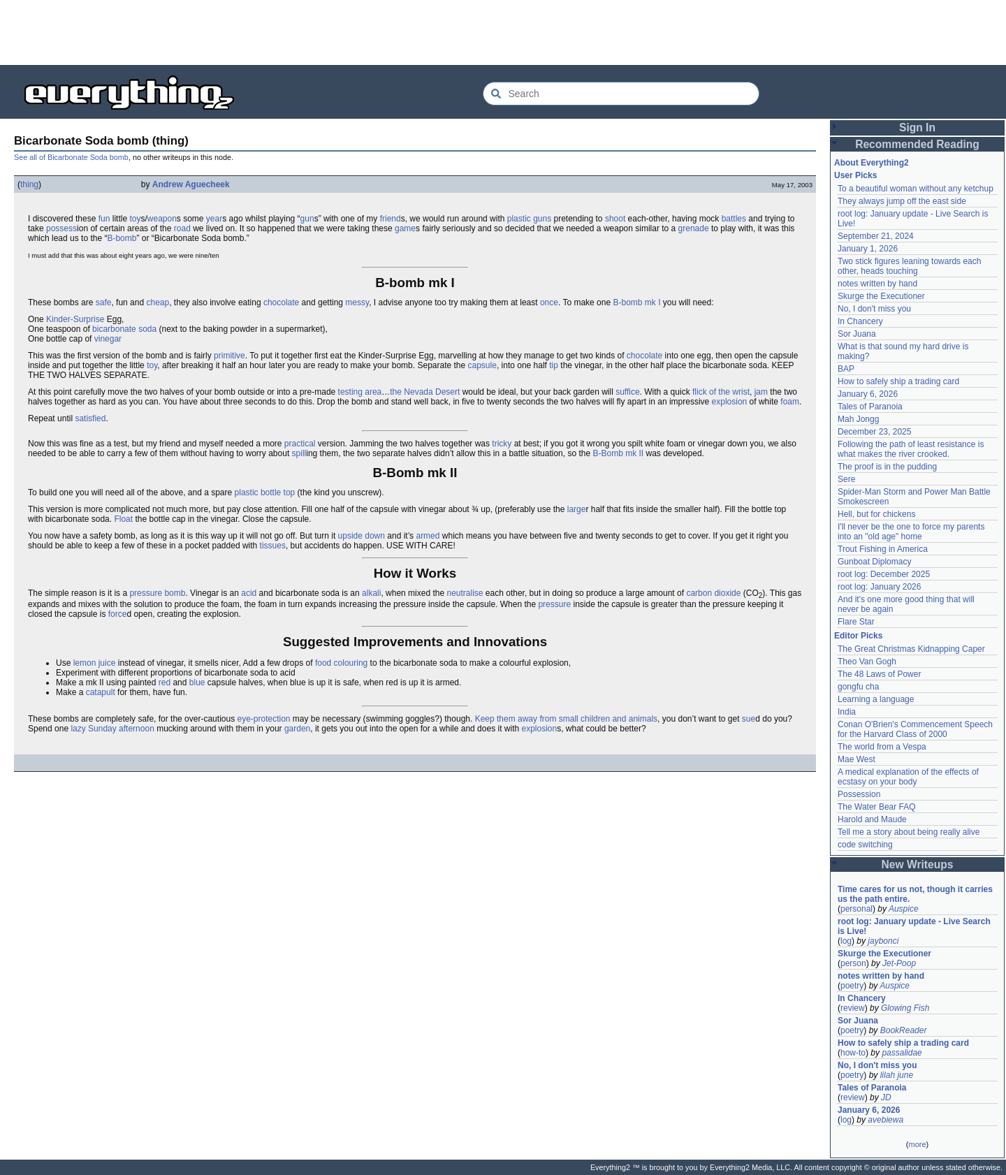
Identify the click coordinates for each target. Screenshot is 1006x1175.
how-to (853, 1053)
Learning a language (876, 699)
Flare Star (856, 622)
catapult (100, 692)
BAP (846, 369)
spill (299, 453)
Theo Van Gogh (867, 661)
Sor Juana (857, 334)
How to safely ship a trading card (898, 381)
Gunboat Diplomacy (874, 562)
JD (886, 1097)
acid (248, 593)
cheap (157, 302)
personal (856, 909)
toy (134, 219)
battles (734, 219)
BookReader (903, 1030)
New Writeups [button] (918, 864)
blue (197, 682)
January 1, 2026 (868, 249)
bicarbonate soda (124, 329)
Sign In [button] (917, 127)
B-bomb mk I (636, 302)
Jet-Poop (899, 963)
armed (427, 536)
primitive (229, 355)
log (846, 941)
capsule (482, 365)
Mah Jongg (858, 419)
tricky (501, 443)
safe (104, 302)
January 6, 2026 (868, 394)
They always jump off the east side (902, 201)
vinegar (108, 339)
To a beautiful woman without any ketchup (915, 189)
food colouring (341, 663)
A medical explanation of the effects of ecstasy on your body (908, 777)
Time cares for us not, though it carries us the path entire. (915, 894)
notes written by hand (877, 284)
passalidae (901, 1053)
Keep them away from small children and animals (566, 719)
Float (123, 519)
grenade (693, 228)
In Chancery (860, 321)
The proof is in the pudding (887, 467)
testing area (360, 392)
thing (29, 184)
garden (297, 729)
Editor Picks (858, 636)
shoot (615, 219)
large (576, 509)
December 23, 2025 (874, 432)
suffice (627, 392)
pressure (554, 604)
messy (357, 302)
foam (789, 402)
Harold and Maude (872, 819)
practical (300, 443)
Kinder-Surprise (75, 319)
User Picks (855, 175)
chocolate (281, 302)
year (214, 219)
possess (61, 228)
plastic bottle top (265, 492)
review (852, 1008)
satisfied (90, 418)
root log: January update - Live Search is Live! (914, 926)
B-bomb (121, 238)
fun (104, 219)
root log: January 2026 (879, 587)
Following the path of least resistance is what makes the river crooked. (911, 449)
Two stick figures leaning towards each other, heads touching (909, 266)
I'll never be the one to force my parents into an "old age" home (911, 531)
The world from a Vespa (882, 747)
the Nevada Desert (425, 392)
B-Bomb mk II (617, 453)
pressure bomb (157, 593)
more (917, 1144)
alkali (371, 593)
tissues (273, 545)
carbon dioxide (713, 593)
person (853, 963)
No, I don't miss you (874, 309)
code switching (865, 844)
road (182, 228)
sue (748, 719)
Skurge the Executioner (881, 296)
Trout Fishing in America (883, 549)
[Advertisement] (503, 31)
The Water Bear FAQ (877, 807)
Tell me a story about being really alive (908, 832)
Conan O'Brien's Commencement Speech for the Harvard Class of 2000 (915, 729)
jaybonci (883, 941)
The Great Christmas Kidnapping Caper (911, 649)
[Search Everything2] (621, 93)
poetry (851, 986)
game (405, 228)
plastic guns (529, 219)
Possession (859, 794)
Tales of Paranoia (870, 406)
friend (390, 219)
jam (761, 392)
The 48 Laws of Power (879, 674)
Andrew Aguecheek (191, 184)
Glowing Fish (905, 1008)
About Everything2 (871, 163)
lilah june (896, 1075)
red (164, 682)
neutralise (464, 593)
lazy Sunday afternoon (112, 729)
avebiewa (885, 1120)
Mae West (856, 759)
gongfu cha (858, 687)
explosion (730, 402)
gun (307, 219)
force (117, 614)
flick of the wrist (721, 392)
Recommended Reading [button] (917, 144)
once (549, 302)
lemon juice (94, 663)
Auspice (904, 909)
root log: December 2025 (884, 574)
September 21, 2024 (876, 236)
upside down (361, 536)
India (847, 712)
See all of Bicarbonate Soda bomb (71, 157)
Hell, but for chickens (876, 514)
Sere (846, 479)
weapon (162, 219)
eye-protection (263, 719)
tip (553, 365)
